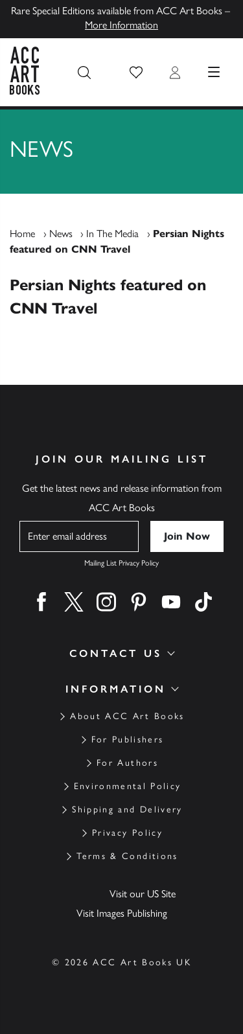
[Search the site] (84, 72)
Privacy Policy (127, 832)
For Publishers (127, 739)
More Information (121, 25)
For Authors (127, 762)
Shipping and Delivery (127, 809)
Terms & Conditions (127, 856)
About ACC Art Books (127, 716)
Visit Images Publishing (121, 913)
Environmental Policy (127, 786)
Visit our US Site (143, 894)
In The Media (112, 233)
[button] (136, 72)
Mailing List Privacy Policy (121, 563)
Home (22, 233)
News (61, 233)
